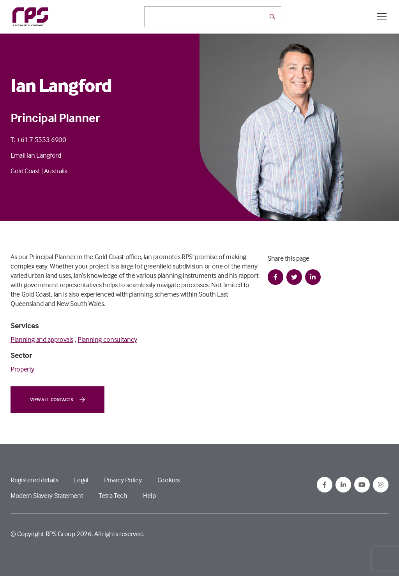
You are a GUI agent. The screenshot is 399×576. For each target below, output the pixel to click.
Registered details (34, 479)
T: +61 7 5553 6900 (38, 139)
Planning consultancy (107, 339)
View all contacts (57, 399)
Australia (55, 170)
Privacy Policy (123, 479)
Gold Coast (25, 170)
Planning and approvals (42, 339)
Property (22, 368)
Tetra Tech (113, 495)
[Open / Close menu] (382, 16)
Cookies (168, 479)
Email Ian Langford (36, 155)
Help (149, 495)
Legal (81, 479)
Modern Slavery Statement (47, 495)
